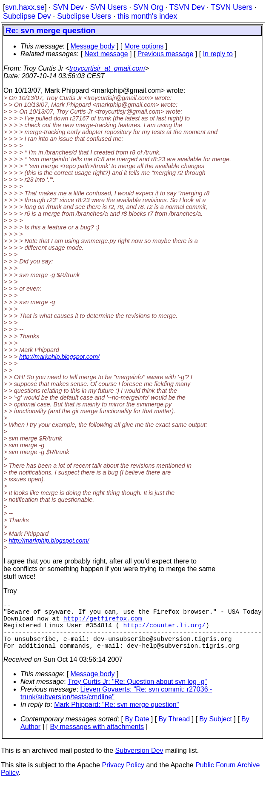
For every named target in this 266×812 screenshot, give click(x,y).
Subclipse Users (84, 16)
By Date (137, 731)
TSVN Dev (187, 7)
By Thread (174, 731)
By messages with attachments (97, 738)
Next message (106, 53)
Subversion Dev (139, 762)
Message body (92, 46)
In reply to (218, 53)
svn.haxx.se (25, 7)
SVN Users (108, 7)
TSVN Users (231, 7)
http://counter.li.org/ (164, 631)
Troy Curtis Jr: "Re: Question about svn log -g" (137, 693)
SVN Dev (68, 7)
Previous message (165, 53)
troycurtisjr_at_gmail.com (107, 68)
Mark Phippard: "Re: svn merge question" (116, 716)
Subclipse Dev (27, 16)
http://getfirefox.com (102, 623)
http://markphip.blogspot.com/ (59, 356)
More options (144, 46)
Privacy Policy (123, 777)
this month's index (147, 16)
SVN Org (148, 7)
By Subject (215, 731)
